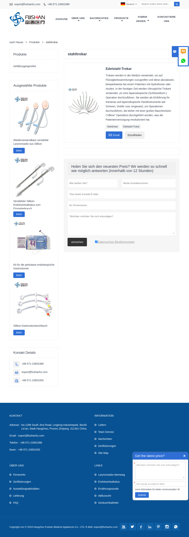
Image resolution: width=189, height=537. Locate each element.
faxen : (13, 449)
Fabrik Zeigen (142, 18)
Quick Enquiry (184, 456)
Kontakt (15, 415)
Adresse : (14, 424)
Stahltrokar (112, 126)
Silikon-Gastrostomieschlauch (30, 325)
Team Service (106, 431)
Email (114, 135)
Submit (142, 494)
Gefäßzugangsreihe (24, 66)
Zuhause (62, 19)
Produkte (121, 19)
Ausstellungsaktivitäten (26, 488)
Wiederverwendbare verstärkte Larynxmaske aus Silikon (31, 142)
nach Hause (16, 42)
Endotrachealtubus (109, 481)
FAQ (15, 502)
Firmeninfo (19, 474)
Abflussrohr (104, 495)
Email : (13, 435)
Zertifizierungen (107, 445)
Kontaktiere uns (167, 18)
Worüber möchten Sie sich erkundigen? (160, 470)
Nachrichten (99, 19)
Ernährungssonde (108, 488)
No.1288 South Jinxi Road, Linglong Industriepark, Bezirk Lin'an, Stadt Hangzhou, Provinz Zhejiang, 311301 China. (54, 426)
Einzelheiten (135, 135)
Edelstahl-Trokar (131, 126)
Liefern (102, 424)
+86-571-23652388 (59, 4)
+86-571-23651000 (33, 380)
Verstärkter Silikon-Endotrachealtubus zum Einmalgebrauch (26, 205)
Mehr (19, 150)
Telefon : (14, 442)
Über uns (78, 19)
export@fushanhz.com (27, 4)
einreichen (77, 242)
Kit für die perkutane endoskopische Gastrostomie (33, 266)
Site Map (103, 452)
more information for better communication (156, 489)
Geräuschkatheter (108, 502)
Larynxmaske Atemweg (111, 474)
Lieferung (18, 495)
